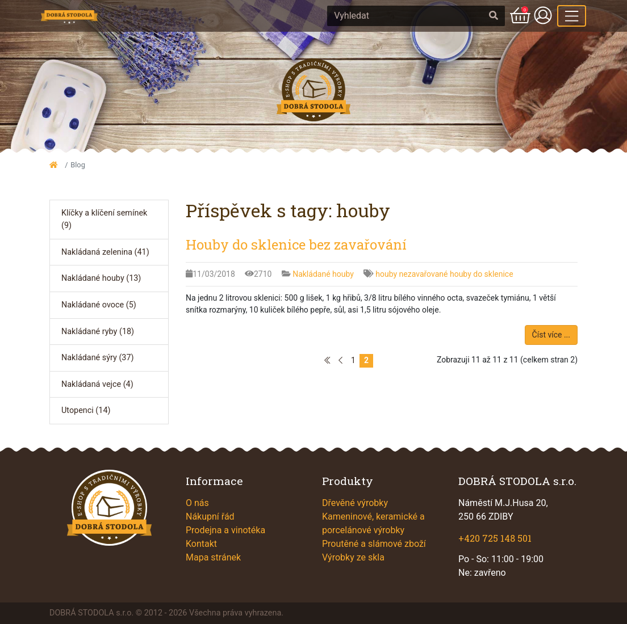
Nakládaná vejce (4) (97, 384)
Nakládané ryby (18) (97, 331)
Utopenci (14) (85, 410)
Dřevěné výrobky (355, 502)
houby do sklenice (481, 274)
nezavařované (424, 274)
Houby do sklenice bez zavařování (296, 244)
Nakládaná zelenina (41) (105, 252)
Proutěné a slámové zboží (374, 543)
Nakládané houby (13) (101, 278)
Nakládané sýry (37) (97, 357)
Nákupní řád (210, 516)
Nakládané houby (324, 274)
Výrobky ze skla (353, 557)
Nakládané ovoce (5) (98, 305)
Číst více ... (551, 334)
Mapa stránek (213, 557)
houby (387, 274)
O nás (197, 502)
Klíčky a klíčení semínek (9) (104, 219)
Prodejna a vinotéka (225, 530)
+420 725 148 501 (495, 538)
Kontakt (201, 543)
